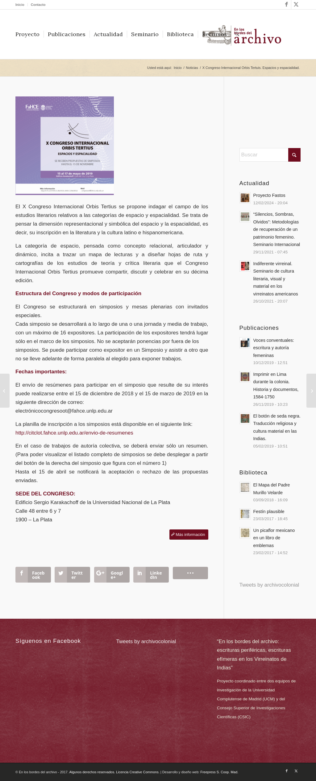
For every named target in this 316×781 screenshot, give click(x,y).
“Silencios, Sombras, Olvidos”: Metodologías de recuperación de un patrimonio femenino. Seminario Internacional (276, 229)
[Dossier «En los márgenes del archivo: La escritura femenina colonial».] (5, 391)
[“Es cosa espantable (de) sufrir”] (311, 391)
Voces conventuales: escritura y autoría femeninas (273, 348)
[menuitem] (21, 4)
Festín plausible (269, 511)
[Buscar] (237, 34)
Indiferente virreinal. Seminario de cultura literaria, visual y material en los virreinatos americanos (275, 278)
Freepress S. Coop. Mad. (219, 772)
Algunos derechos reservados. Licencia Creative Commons (113, 772)
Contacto (38, 4)
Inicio (19, 4)
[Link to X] (296, 4)
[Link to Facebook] (286, 4)
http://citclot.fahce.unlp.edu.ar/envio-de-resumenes (74, 433)
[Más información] (188, 534)
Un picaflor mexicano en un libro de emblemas (274, 538)
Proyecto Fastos (269, 195)
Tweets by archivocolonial (269, 585)
